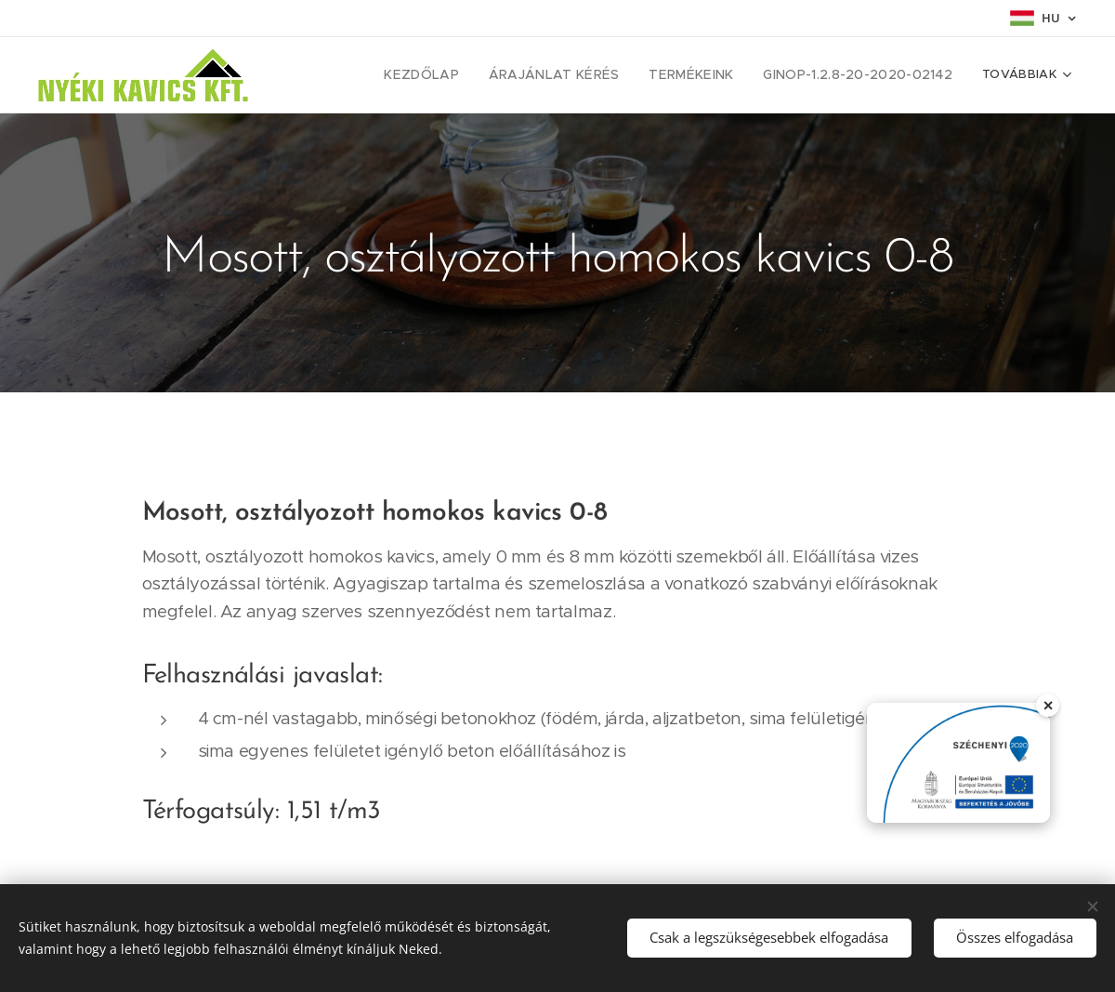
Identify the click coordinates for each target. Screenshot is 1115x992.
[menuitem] (355, 75)
